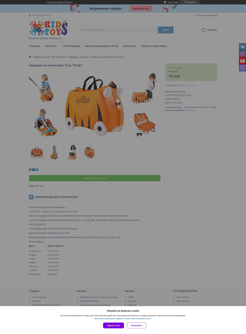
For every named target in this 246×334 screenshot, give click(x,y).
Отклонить (136, 325)
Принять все (113, 325)
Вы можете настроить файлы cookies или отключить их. (122, 318)
